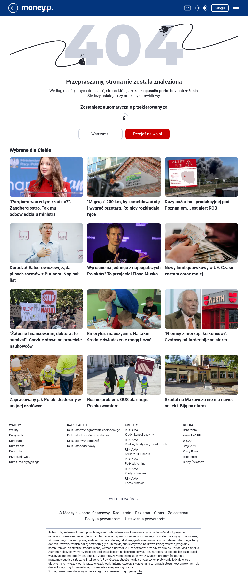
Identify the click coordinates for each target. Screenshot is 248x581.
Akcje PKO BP (192, 435)
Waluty (13, 430)
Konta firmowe (134, 483)
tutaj (139, 571)
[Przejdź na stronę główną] (13, 11)
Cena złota (190, 430)
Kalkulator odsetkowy (81, 446)
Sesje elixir (189, 446)
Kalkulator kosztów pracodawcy (88, 435)
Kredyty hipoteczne (137, 454)
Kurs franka (16, 446)
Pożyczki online (135, 463)
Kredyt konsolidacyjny (139, 434)
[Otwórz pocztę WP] (187, 8)
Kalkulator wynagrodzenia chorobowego (93, 430)
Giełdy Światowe (193, 462)
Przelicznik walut (20, 457)
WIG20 (187, 441)
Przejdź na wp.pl (147, 134)
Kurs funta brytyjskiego (24, 462)
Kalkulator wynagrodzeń (83, 441)
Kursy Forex (190, 451)
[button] (201, 8)
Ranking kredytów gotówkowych (146, 444)
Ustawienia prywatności (144, 519)
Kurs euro (15, 441)
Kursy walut (17, 435)
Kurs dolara (16, 451)
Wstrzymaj (100, 134)
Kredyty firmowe (135, 473)
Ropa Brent (190, 457)
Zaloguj (219, 8)
